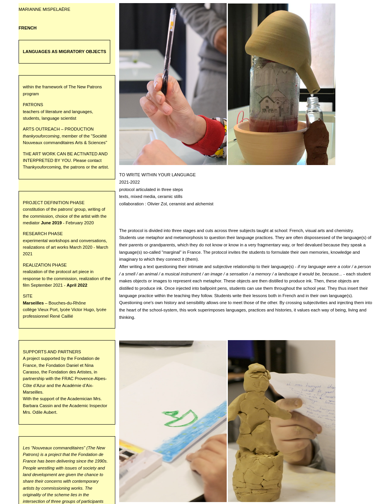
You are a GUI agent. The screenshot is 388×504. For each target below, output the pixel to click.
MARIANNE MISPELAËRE (44, 9)
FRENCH (28, 28)
